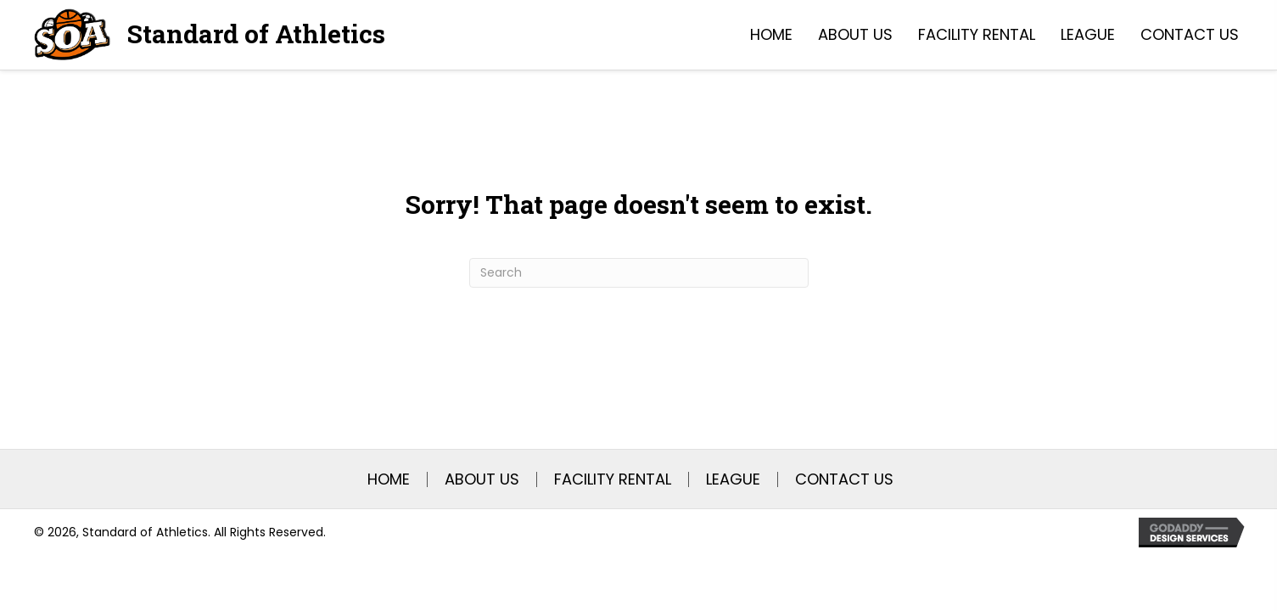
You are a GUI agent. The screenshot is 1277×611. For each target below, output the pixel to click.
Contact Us (844, 479)
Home (388, 479)
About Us (482, 479)
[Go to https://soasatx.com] (209, 34)
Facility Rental (612, 479)
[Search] (639, 273)
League (733, 479)
